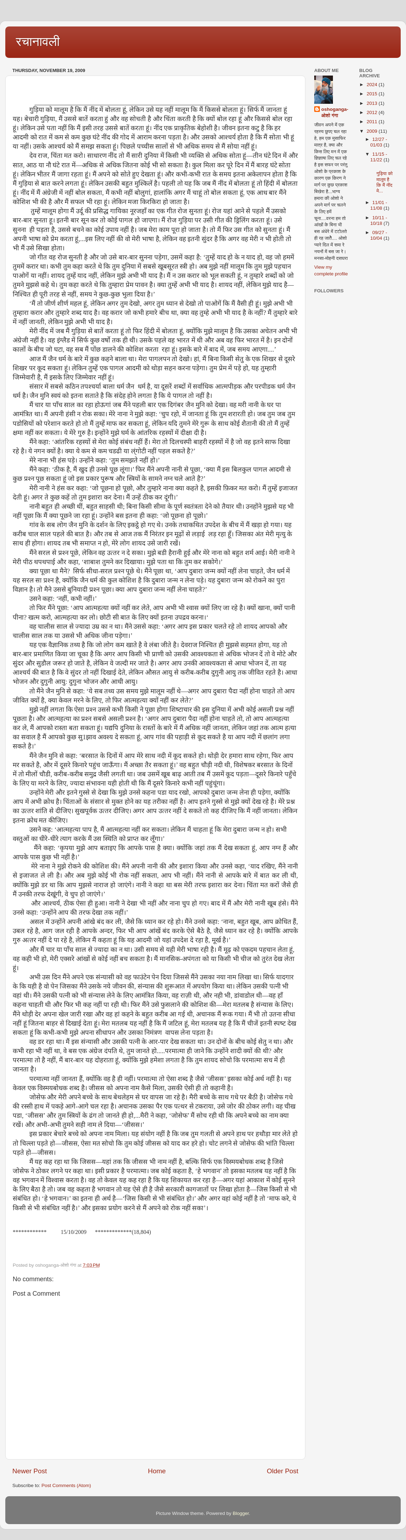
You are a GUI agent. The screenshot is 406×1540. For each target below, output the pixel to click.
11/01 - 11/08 (378, 205)
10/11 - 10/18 (378, 220)
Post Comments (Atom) (66, 1485)
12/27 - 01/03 (378, 142)
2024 (372, 84)
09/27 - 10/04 (378, 235)
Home (157, 1471)
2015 (372, 93)
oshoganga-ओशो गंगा (334, 113)
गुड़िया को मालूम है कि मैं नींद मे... (382, 179)
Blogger (241, 1513)
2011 (372, 121)
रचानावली (38, 41)
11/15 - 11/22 (378, 156)
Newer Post (29, 1471)
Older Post (282, 1471)
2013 (372, 103)
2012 (372, 112)
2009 (372, 131)
